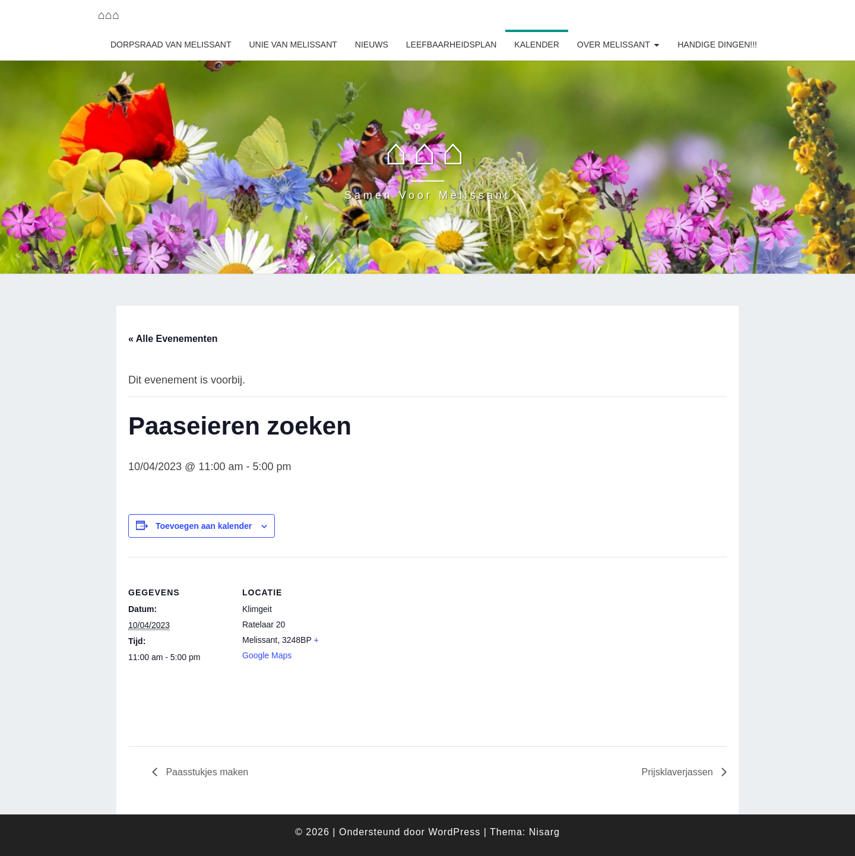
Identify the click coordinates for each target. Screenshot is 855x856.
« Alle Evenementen (173, 339)
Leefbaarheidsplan (451, 44)
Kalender (536, 44)
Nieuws (371, 44)
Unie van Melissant (293, 44)
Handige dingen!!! (717, 44)
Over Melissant (613, 44)
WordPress (454, 832)
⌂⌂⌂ (108, 14)
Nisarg (544, 832)
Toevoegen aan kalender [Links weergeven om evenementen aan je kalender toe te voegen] (204, 526)
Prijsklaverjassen (678, 772)
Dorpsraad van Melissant (171, 44)
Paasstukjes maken (205, 772)
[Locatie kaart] (419, 639)
